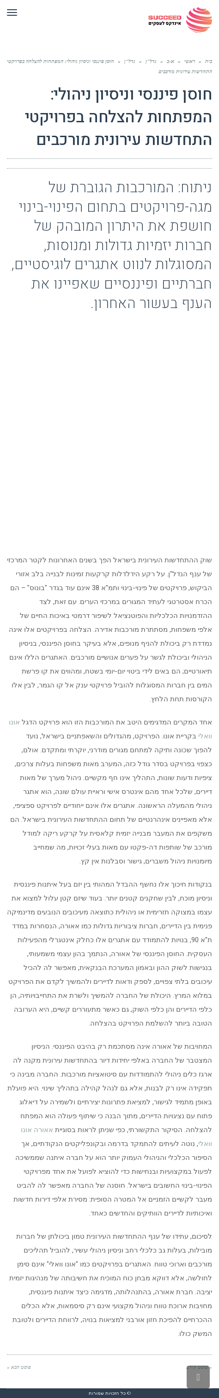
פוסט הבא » (19, 1367)
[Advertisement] (109, 429)
